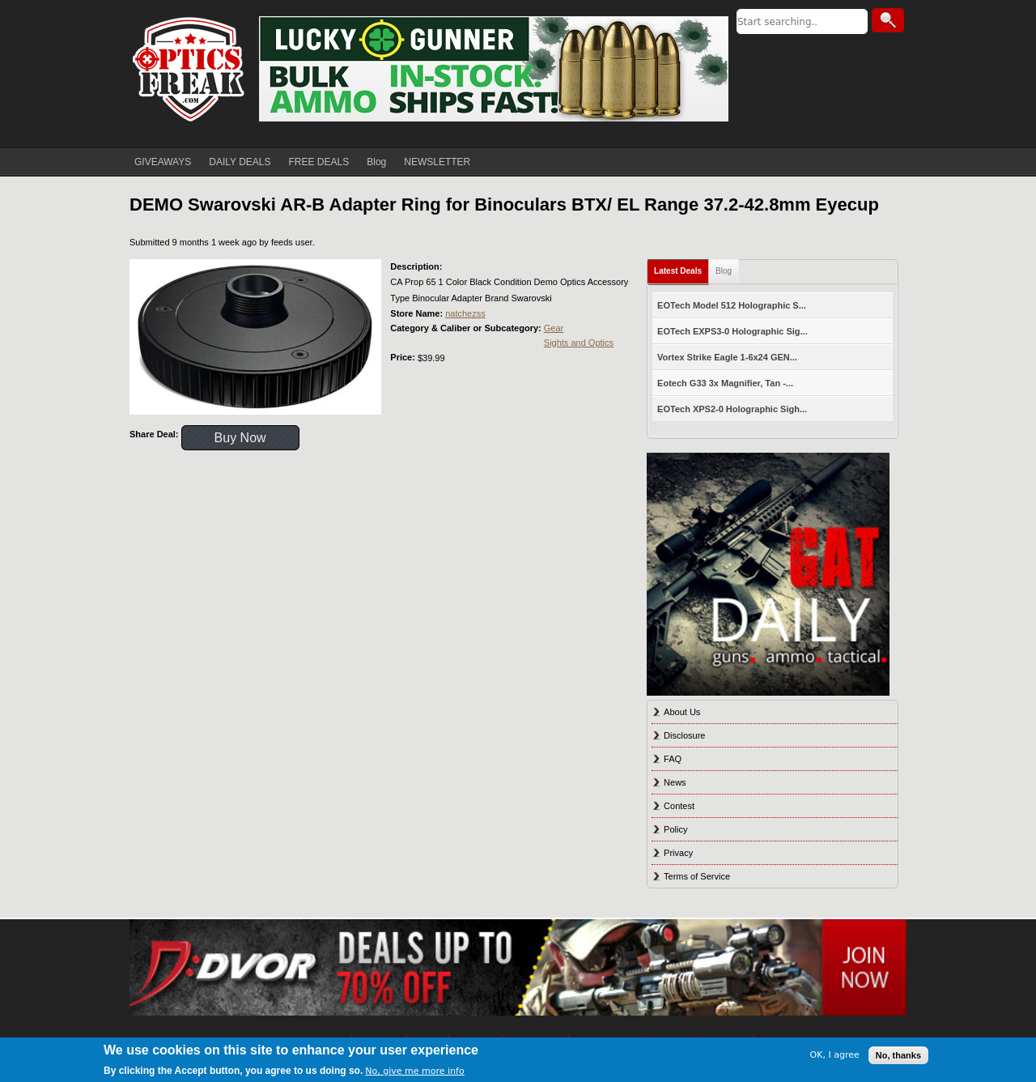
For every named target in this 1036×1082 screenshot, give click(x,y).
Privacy (678, 853)
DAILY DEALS (239, 162)
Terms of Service (697, 876)
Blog (376, 162)
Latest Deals (678, 270)
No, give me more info (414, 1071)
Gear (553, 328)
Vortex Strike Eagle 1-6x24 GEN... (727, 357)
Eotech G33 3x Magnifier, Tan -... (725, 383)
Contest (679, 806)
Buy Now (240, 438)
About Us (682, 712)
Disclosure (684, 735)
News (675, 782)
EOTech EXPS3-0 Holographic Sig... (732, 331)
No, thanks (898, 1055)
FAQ (672, 759)
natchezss (465, 313)
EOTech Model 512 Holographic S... (731, 305)
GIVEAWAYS (162, 162)
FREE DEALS (319, 162)
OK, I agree (835, 1055)
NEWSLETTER (437, 162)
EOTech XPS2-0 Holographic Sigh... (732, 409)
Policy (675, 829)
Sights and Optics (579, 342)
